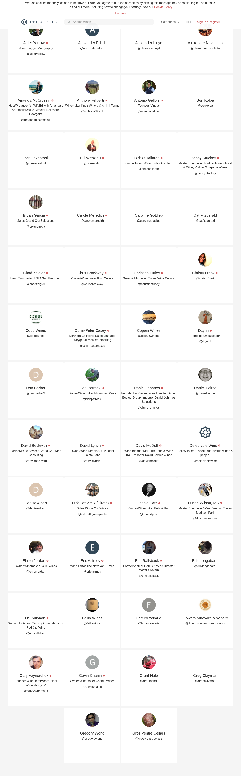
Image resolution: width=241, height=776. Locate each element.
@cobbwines (35, 335)
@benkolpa (205, 105)
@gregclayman (205, 680)
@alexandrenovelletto (205, 48)
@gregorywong (92, 738)
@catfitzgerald (205, 220)
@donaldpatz (149, 514)
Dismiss (120, 13)
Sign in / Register (208, 22)
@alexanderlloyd (148, 48)
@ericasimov (92, 571)
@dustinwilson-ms (205, 518)
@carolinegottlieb (148, 220)
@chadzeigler (36, 284)
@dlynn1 (205, 341)
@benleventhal (36, 163)
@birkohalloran (149, 168)
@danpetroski (92, 399)
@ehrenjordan (35, 571)
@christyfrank (205, 278)
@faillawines (92, 623)
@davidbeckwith (36, 460)
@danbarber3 (36, 393)
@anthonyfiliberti (92, 111)
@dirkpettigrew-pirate (92, 514)
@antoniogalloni (149, 111)
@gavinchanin (92, 686)
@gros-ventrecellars (148, 738)
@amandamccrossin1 (35, 119)
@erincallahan (36, 633)
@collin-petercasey (92, 345)
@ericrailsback (149, 575)
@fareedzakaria (148, 623)
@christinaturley (149, 284)
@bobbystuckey (205, 173)
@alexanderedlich (92, 48)
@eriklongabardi (205, 566)
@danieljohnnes (149, 407)
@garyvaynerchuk (36, 690)
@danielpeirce (205, 393)
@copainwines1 (148, 335)
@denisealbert (35, 508)
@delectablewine (205, 460)
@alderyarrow (35, 53)
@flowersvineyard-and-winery (205, 623)
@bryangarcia (35, 226)
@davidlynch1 (92, 460)
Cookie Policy (163, 7)
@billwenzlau (92, 163)
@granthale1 (148, 680)
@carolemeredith (92, 220)
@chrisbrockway (92, 284)
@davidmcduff (148, 460)
